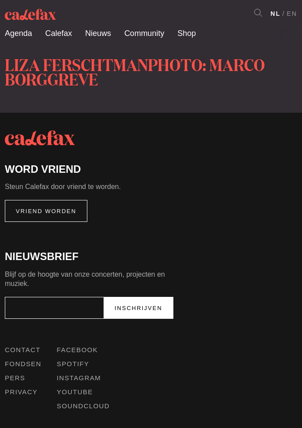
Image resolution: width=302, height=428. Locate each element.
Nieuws (98, 33)
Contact (22, 349)
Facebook (77, 349)
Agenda (18, 33)
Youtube (75, 392)
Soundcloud (83, 406)
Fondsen (23, 363)
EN (292, 13)
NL (275, 13)
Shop (186, 33)
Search (258, 13)
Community (144, 33)
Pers (15, 378)
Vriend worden (46, 211)
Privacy (21, 392)
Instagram (79, 378)
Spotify (73, 363)
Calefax (58, 33)
